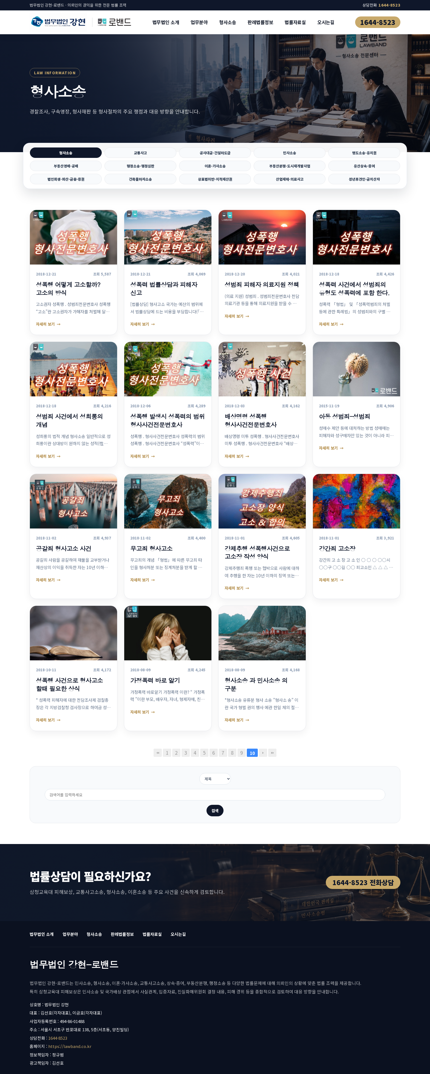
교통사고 (140, 153)
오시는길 (325, 22)
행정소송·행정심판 (140, 168)
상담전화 (381, 5)
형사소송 (227, 22)
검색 (266, 783)
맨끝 (272, 758)
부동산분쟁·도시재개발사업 (290, 168)
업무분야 (199, 22)
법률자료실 (295, 22)
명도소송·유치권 (364, 153)
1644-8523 (377, 22)
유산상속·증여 (364, 168)
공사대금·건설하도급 (215, 153)
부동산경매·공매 (66, 168)
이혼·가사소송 (215, 168)
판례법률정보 (260, 22)
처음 (158, 758)
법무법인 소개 (165, 22)
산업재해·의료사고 (290, 183)
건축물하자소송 (140, 183)
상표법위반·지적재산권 (215, 183)
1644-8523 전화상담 (363, 855)
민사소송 (289, 153)
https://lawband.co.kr (69, 1019)
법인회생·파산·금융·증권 (66, 183)
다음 (263, 758)
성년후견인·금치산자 (364, 183)
